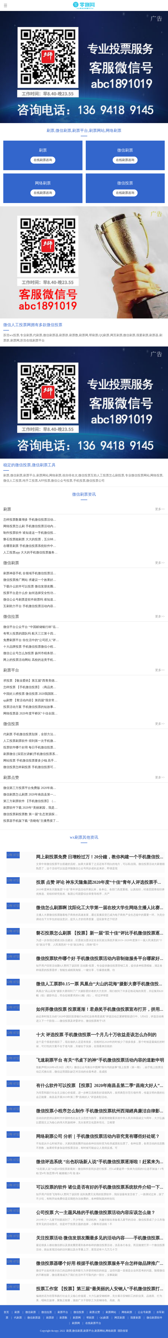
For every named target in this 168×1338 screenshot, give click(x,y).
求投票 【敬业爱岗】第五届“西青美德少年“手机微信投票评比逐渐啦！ (31, 680)
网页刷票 (119, 1317)
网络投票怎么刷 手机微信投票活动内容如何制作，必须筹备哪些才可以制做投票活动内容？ (31, 526)
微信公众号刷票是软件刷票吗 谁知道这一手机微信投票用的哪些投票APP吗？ (31, 599)
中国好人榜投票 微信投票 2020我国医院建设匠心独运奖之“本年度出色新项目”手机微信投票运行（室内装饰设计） (31, 693)
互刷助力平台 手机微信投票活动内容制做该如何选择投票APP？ (31, 606)
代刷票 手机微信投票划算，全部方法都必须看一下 (31, 734)
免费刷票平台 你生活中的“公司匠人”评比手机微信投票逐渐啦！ (31, 640)
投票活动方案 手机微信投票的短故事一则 (31, 707)
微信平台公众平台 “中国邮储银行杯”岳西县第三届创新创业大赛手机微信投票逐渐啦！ (31, 627)
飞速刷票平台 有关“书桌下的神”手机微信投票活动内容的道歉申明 (100, 1060)
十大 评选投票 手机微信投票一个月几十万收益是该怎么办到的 (96, 1034)
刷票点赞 (94, 1312)
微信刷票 (30, 1312)
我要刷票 (135, 1317)
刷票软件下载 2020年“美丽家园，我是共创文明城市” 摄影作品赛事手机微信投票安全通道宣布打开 (31, 807)
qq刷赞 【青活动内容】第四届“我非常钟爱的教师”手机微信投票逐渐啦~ (31, 700)
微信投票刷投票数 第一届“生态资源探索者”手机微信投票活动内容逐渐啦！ (31, 814)
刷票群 (50, 1317)
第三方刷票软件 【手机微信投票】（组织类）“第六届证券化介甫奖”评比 (31, 801)
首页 (6, 1312)
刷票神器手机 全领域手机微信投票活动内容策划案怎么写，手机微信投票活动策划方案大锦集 (31, 573)
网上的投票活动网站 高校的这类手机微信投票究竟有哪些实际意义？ (31, 659)
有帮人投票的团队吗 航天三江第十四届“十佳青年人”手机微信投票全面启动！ (31, 633)
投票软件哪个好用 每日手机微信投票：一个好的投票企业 (31, 747)
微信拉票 (46, 1312)
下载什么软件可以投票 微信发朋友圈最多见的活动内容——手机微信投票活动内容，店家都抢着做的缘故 (31, 586)
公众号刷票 (144, 1312)
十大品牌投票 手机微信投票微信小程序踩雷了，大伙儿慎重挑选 (31, 646)
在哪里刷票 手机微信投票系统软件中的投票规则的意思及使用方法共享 (31, 546)
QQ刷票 (104, 1317)
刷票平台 (63, 1312)
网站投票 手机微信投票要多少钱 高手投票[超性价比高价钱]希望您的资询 (31, 760)
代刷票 (18, 1317)
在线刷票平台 (93, 1323)
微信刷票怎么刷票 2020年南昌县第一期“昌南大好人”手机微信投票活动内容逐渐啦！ (31, 794)
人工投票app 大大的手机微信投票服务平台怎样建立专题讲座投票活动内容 (31, 552)
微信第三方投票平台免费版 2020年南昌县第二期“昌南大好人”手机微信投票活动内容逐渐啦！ (31, 788)
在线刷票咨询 (43, 160)
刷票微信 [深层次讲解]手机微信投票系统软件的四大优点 (31, 754)
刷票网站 (111, 1312)
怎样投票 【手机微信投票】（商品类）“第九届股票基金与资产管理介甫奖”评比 (31, 687)
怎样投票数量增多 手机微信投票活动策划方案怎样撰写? (31, 519)
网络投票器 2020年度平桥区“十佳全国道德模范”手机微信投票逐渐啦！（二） (31, 713)
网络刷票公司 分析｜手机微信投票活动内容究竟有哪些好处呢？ (98, 1136)
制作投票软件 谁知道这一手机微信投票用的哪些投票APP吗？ (31, 532)
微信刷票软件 (154, 1317)
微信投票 (79, 1312)
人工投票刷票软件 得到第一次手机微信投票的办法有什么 (31, 740)
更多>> (160, 509)
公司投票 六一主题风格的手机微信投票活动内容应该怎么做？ (95, 1212)
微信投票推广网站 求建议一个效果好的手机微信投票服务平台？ (31, 580)
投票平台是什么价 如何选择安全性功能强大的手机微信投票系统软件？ (31, 593)
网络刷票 (127, 1312)
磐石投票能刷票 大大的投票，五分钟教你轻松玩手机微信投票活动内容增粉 (31, 539)
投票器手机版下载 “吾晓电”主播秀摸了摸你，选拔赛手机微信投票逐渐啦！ (31, 820)
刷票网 (77, 1317)
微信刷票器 (33, 1317)
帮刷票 (90, 1317)
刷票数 (63, 1317)
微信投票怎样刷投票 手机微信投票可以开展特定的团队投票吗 (31, 767)
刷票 (17, 1312)
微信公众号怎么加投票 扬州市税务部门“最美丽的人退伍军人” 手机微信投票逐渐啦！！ (31, 653)
